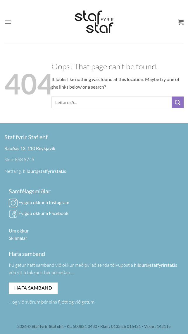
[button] (7, 22)
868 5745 (24, 159)
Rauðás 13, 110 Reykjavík (29, 148)
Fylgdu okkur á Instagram (39, 202)
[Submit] (178, 102)
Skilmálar (18, 238)
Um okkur (19, 230)
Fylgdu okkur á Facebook (38, 213)
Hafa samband (33, 287)
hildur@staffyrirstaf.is (44, 171)
